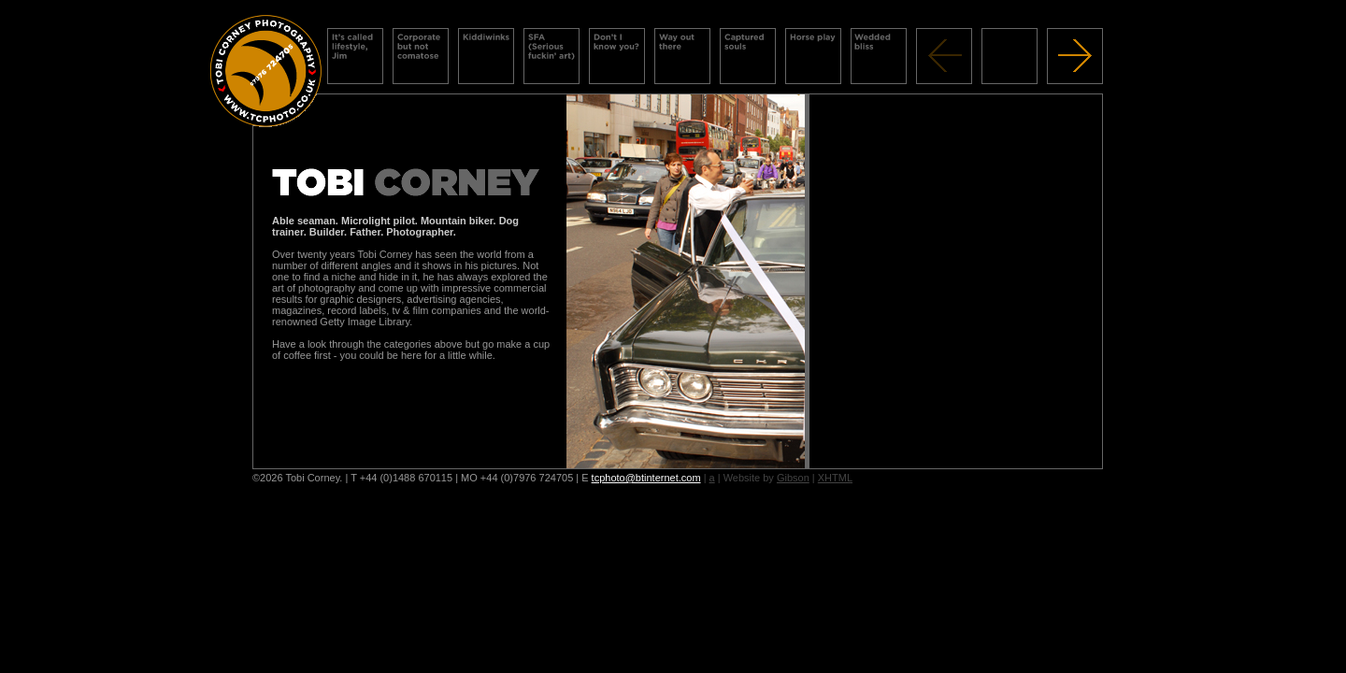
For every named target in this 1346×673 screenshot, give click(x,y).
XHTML (835, 477)
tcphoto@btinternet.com (646, 477)
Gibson (793, 477)
